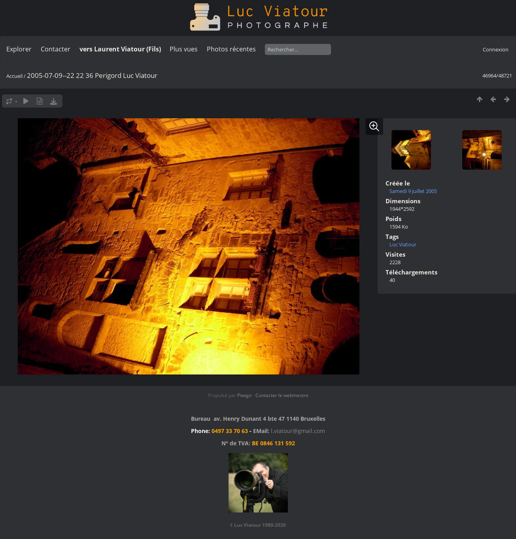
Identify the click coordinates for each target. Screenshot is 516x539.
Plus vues (184, 49)
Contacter (55, 49)
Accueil (14, 75)
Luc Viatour (402, 244)
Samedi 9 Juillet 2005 (413, 191)
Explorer (19, 49)
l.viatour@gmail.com (298, 431)
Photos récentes (231, 49)
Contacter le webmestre (281, 395)
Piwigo (244, 395)
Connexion (495, 49)
